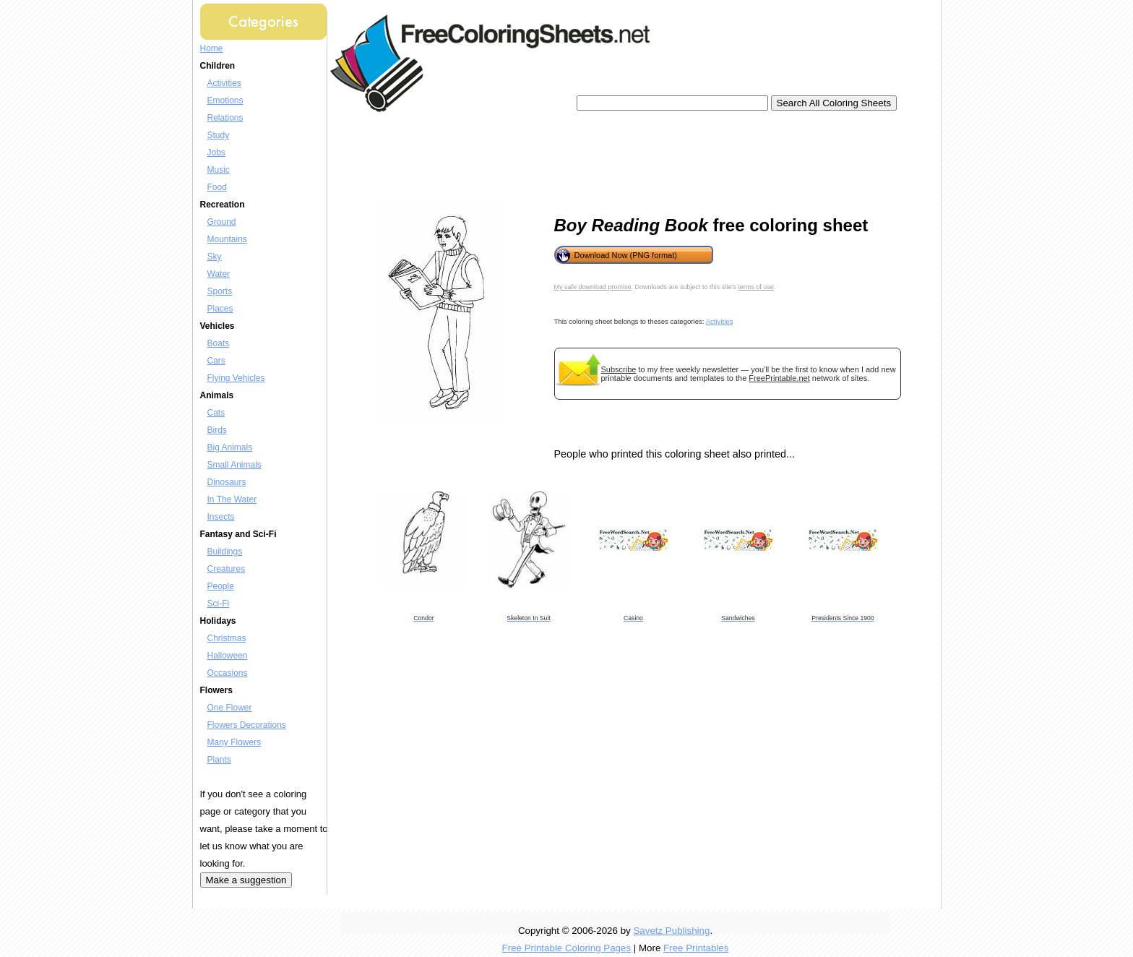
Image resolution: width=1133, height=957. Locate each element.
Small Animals (234, 465)
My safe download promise (593, 287)
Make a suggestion (246, 880)
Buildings (225, 551)
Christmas (226, 638)
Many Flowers (234, 742)
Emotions (225, 100)
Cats (216, 413)
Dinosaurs (226, 482)
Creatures (226, 569)
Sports (220, 291)
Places (220, 309)
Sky (214, 257)
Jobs (216, 152)
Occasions (227, 673)
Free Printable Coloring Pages (567, 948)
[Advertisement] (600, 159)
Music (218, 170)
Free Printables (695, 948)
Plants (219, 760)
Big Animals (230, 447)
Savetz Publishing (671, 930)
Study (218, 135)
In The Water (232, 499)
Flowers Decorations (246, 725)
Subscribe (619, 369)
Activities (224, 83)
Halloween (227, 656)
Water (219, 274)
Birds (217, 430)
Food (217, 187)
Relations (225, 118)
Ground (221, 222)
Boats (218, 343)
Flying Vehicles (236, 378)
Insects (221, 517)
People (220, 586)
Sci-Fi (218, 603)
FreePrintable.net (779, 378)
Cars (216, 361)
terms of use (756, 287)
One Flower (229, 708)
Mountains (227, 239)
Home (211, 48)
